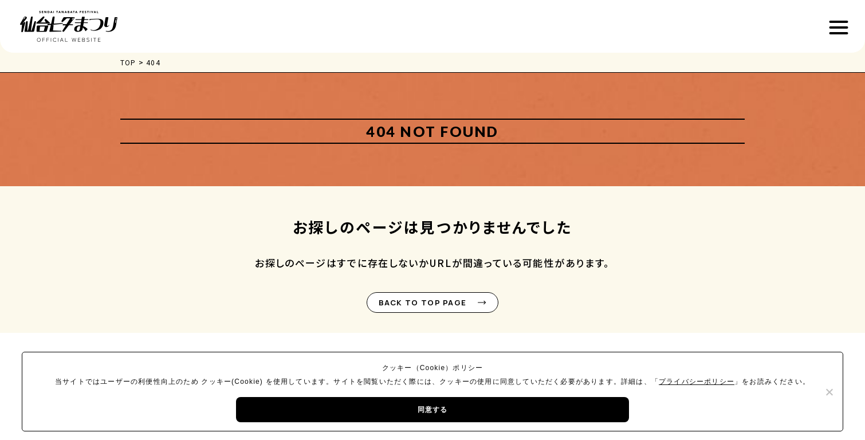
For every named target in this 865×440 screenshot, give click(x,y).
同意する (433, 410)
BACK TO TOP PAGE (423, 302)
